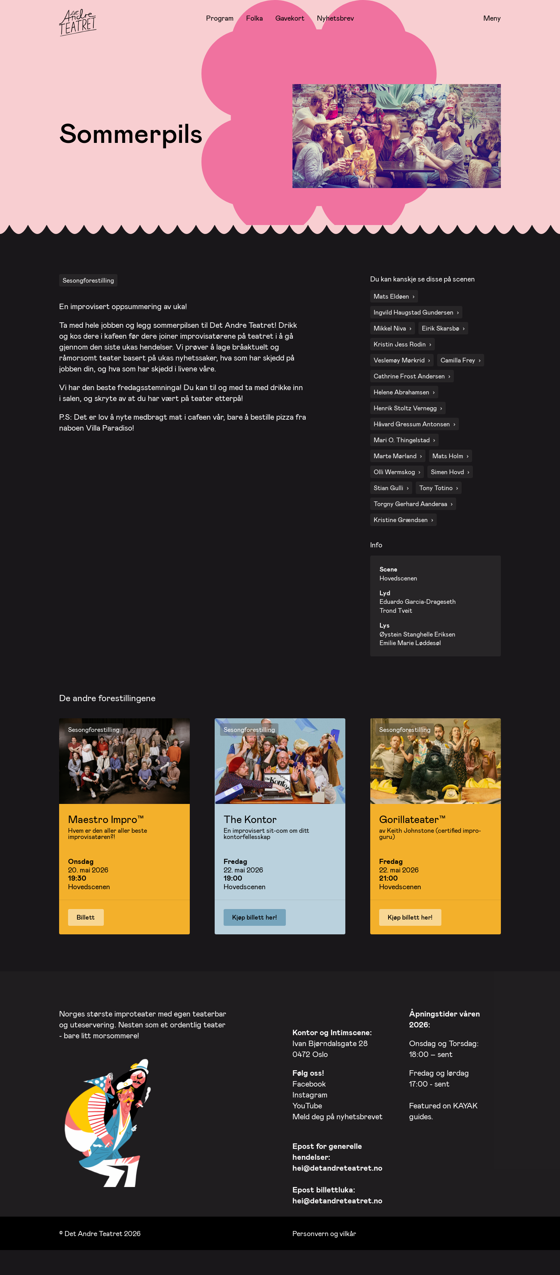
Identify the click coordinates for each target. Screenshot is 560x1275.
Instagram (309, 1092)
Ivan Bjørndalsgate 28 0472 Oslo (332, 1041)
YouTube (307, 1103)
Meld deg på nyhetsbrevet (337, 1114)
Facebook (309, 1081)
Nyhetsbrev (335, 18)
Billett (86, 915)
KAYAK (465, 1103)
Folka (254, 18)
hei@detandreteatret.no (337, 1165)
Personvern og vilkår (324, 1231)
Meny (492, 18)
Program (220, 18)
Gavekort (289, 18)
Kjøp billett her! (254, 915)
